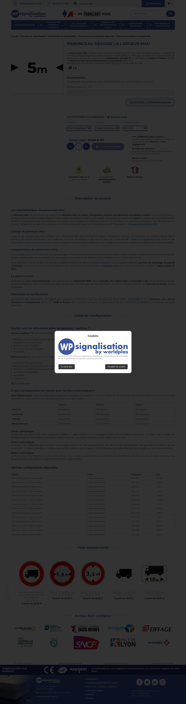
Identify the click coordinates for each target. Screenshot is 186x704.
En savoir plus (66, 367)
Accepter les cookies (116, 367)
